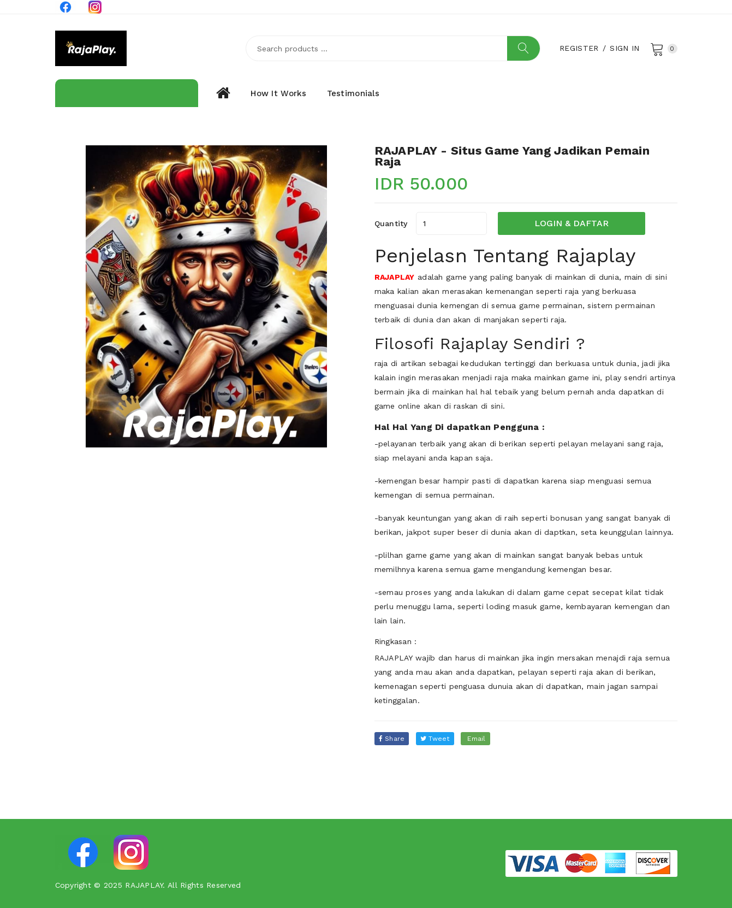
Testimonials (353, 93)
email (475, 738)
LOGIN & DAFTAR (571, 223)
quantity (391, 223)
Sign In (624, 48)
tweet (435, 738)
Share (392, 738)
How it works (278, 93)
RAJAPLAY (394, 277)
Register (579, 48)
